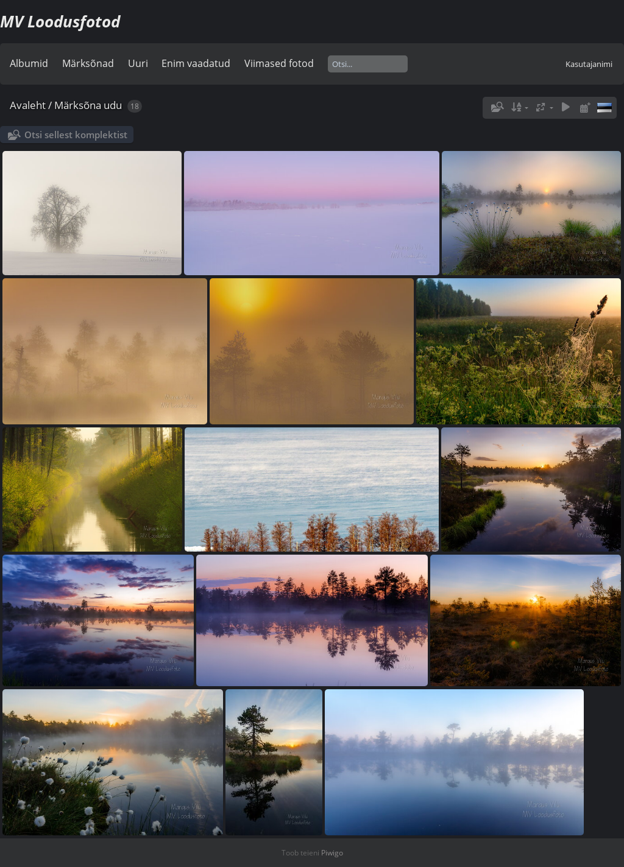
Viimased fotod (279, 63)
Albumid (29, 63)
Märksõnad (88, 63)
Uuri (138, 63)
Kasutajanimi (589, 63)
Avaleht (28, 105)
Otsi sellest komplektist (75, 134)
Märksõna (77, 105)
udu (113, 105)
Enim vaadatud (195, 63)
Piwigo (332, 853)
